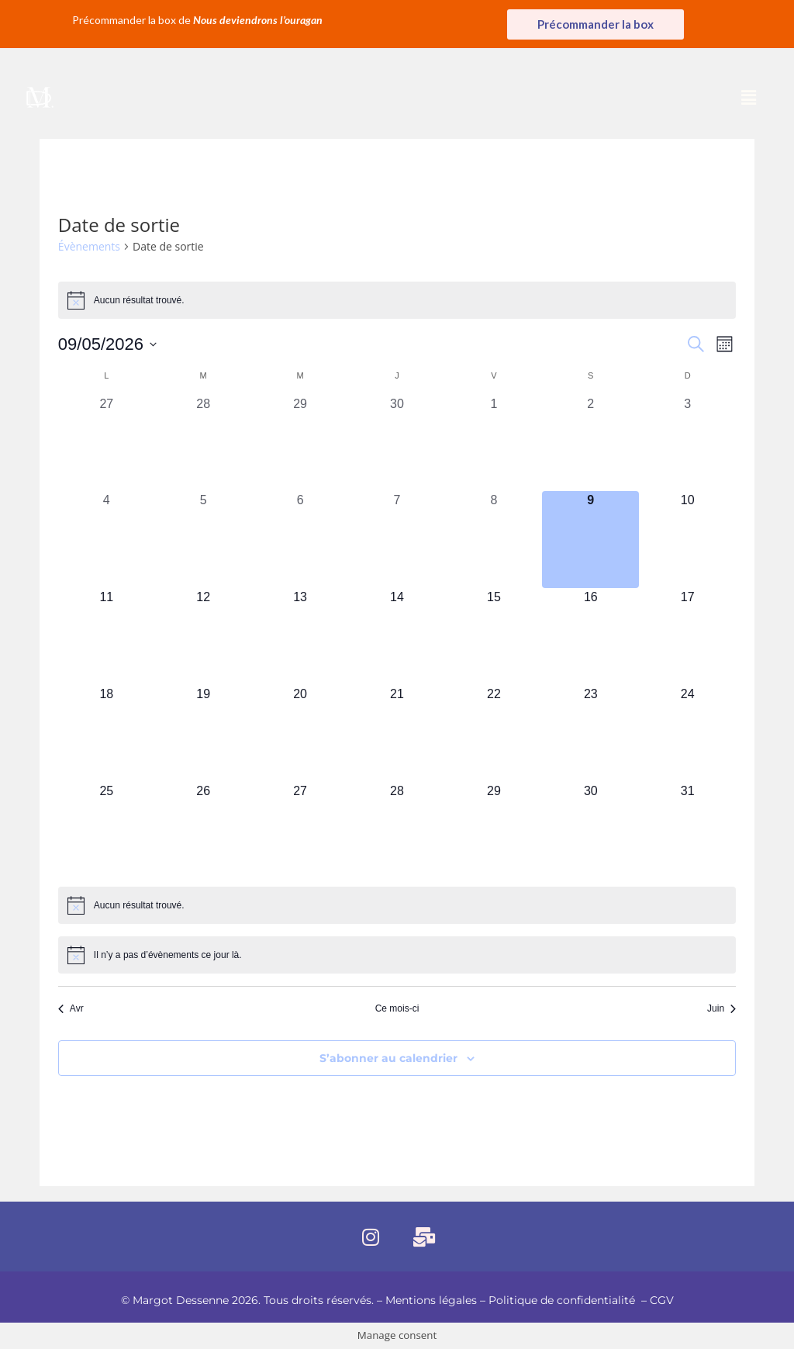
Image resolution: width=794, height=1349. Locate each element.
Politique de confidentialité (563, 1300)
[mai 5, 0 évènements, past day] (203, 539)
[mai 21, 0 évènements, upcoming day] (397, 733)
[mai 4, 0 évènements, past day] (106, 539)
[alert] (397, 300)
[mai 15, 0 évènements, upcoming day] (493, 636)
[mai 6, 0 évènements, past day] (300, 539)
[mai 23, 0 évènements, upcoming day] (590, 733)
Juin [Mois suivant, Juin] (721, 1008)
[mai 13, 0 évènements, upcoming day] (300, 636)
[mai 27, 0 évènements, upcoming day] (300, 830)
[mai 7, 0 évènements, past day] (397, 539)
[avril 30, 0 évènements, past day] (397, 443)
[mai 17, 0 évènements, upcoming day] (687, 636)
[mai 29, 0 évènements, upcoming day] (493, 830)
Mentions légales (431, 1300)
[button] (749, 97)
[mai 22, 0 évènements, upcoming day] (493, 733)
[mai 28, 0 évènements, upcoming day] (397, 830)
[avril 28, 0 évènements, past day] (203, 443)
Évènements (89, 246)
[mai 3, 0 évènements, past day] (687, 443)
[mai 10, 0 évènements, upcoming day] (687, 539)
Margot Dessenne (181, 1300)
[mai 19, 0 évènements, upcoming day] (203, 733)
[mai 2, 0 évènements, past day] (590, 443)
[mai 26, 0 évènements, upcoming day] (203, 830)
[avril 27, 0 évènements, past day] (106, 443)
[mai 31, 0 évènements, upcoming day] (687, 830)
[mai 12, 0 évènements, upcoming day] (203, 636)
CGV (662, 1300)
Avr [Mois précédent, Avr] (71, 1008)
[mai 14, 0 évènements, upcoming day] (397, 636)
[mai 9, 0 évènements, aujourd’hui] (590, 539)
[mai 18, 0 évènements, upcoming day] (106, 733)
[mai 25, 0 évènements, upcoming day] (106, 830)
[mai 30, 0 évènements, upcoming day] (590, 830)
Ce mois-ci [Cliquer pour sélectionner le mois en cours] (397, 1008)
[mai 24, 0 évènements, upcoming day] (687, 733)
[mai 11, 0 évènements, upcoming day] (106, 636)
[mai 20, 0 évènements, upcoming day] (300, 733)
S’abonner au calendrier (388, 1058)
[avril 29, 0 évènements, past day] (300, 443)
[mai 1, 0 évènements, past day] (493, 443)
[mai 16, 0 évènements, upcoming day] (590, 636)
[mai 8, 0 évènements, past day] (493, 539)
